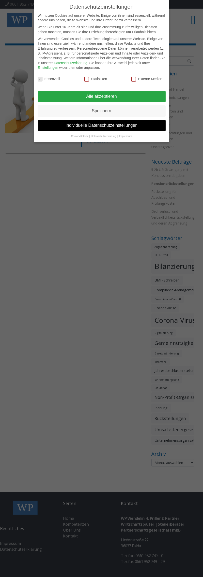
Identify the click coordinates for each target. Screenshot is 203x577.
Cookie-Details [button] (80, 134)
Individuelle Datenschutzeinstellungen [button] (101, 124)
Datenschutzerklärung (70, 62)
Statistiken (95, 78)
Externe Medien (146, 78)
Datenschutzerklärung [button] (104, 134)
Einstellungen (48, 67)
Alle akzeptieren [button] (101, 95)
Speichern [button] (101, 109)
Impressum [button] (125, 134)
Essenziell (49, 78)
